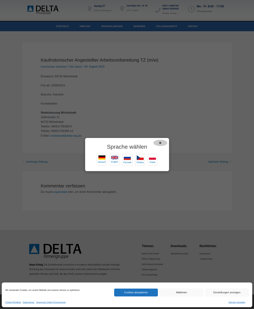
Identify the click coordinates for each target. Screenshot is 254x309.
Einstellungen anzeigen (226, 292)
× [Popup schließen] (160, 142)
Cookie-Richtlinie (13, 302)
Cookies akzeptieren (136, 292)
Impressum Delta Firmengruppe (51, 302)
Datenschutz (28, 302)
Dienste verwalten (237, 302)
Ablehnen (181, 292)
